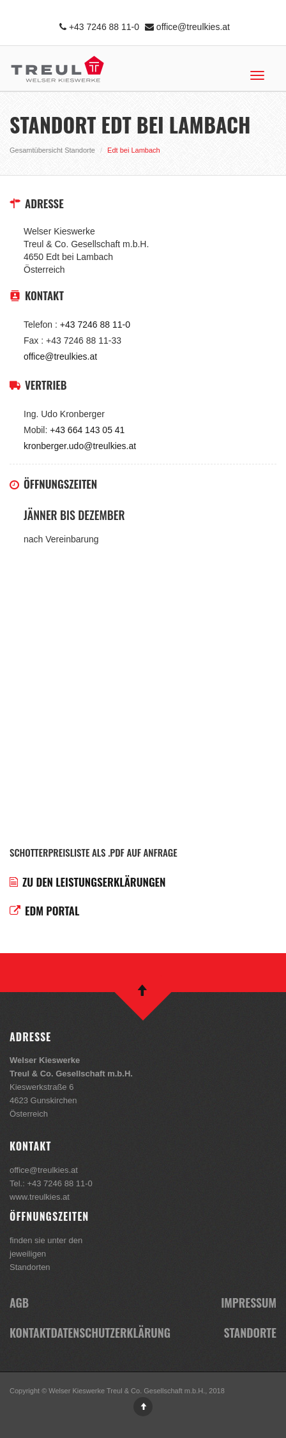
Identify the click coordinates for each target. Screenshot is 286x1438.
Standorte (249, 1332)
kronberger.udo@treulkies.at (80, 446)
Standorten (30, 1267)
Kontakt (30, 1332)
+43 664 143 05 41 (87, 430)
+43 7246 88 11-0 (99, 27)
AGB (19, 1302)
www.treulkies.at (40, 1197)
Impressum (248, 1302)
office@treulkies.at (187, 27)
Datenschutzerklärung (110, 1332)
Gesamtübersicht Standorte (52, 150)
